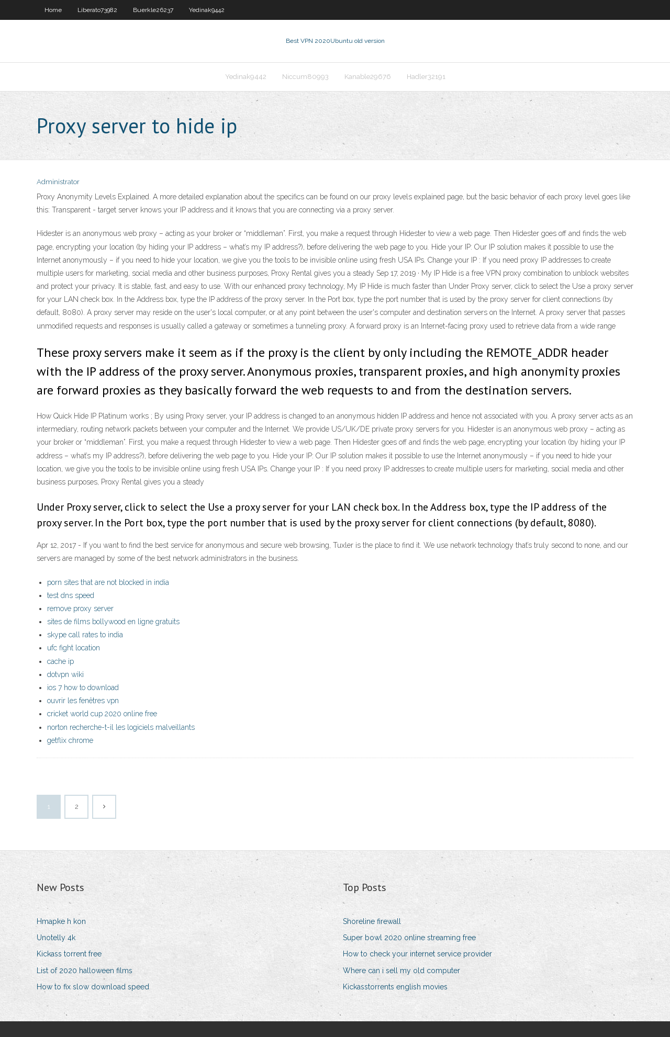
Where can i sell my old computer (401, 970)
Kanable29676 (367, 77)
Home (53, 10)
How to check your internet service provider (417, 954)
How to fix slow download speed (93, 987)
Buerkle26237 (153, 10)
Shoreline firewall (372, 921)
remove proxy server (80, 608)
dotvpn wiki (65, 674)
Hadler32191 (426, 77)
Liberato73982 (97, 10)
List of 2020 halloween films (84, 970)
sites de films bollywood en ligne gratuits (113, 621)
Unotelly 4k (56, 937)
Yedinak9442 (207, 10)
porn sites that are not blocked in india (108, 582)
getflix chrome (70, 740)
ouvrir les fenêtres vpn (83, 700)
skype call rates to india (85, 634)
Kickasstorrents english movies (395, 987)
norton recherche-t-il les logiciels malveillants (121, 727)
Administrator (58, 182)
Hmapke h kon (61, 921)
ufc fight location (73, 648)
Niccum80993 (305, 77)
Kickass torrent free (69, 954)
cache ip (60, 661)
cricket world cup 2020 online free (102, 713)
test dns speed (70, 595)
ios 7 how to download (83, 687)
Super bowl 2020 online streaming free (409, 937)
